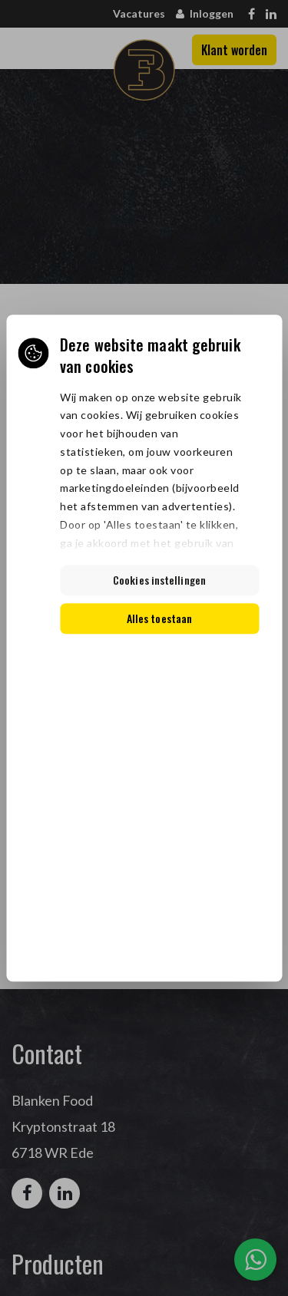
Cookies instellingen (159, 580)
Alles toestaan (159, 618)
